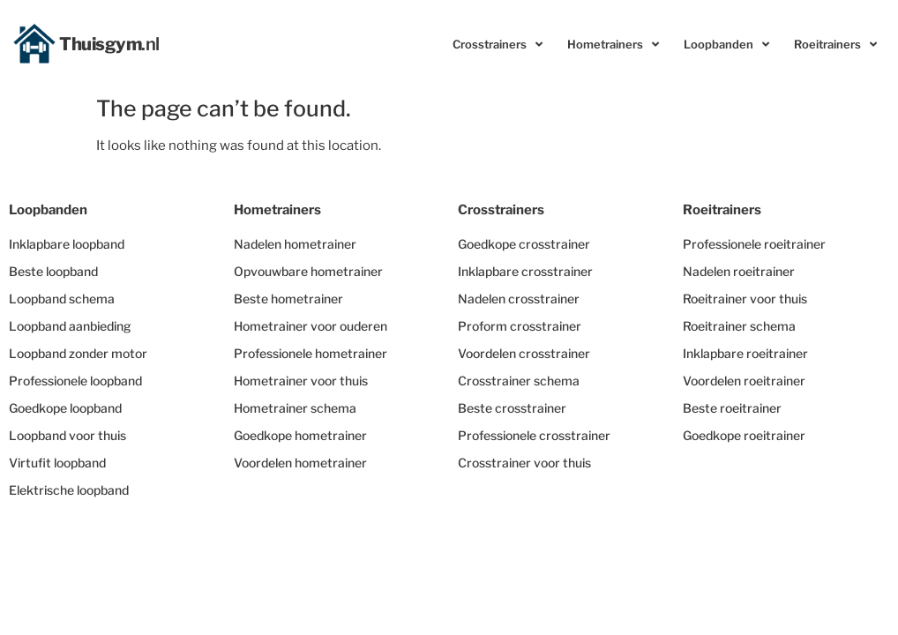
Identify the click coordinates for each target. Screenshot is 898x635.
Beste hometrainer (288, 298)
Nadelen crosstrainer (519, 298)
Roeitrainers (835, 44)
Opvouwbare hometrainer (308, 271)
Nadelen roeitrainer (739, 271)
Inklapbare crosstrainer (525, 271)
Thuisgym (109, 44)
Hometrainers (613, 44)
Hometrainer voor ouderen (310, 325)
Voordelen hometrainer (300, 462)
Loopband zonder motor (78, 353)
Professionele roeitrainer (754, 243)
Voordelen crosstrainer (524, 353)
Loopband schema (62, 298)
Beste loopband (53, 271)
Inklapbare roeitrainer (745, 353)
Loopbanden (726, 44)
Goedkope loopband (65, 407)
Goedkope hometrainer (300, 435)
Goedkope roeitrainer (744, 435)
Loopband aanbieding (70, 325)
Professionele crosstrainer (534, 435)
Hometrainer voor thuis (301, 380)
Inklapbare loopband (66, 243)
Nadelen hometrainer (295, 243)
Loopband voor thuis (67, 435)
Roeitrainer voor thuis (745, 298)
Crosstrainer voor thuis (524, 462)
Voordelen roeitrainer (744, 380)
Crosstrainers (498, 44)
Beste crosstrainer (512, 407)
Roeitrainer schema (739, 325)
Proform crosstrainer (519, 325)
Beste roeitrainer (732, 407)
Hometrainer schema (295, 407)
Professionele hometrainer (310, 353)
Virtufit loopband (57, 462)
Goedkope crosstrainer (524, 243)
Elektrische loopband (69, 489)
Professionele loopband (75, 380)
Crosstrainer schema (519, 380)
